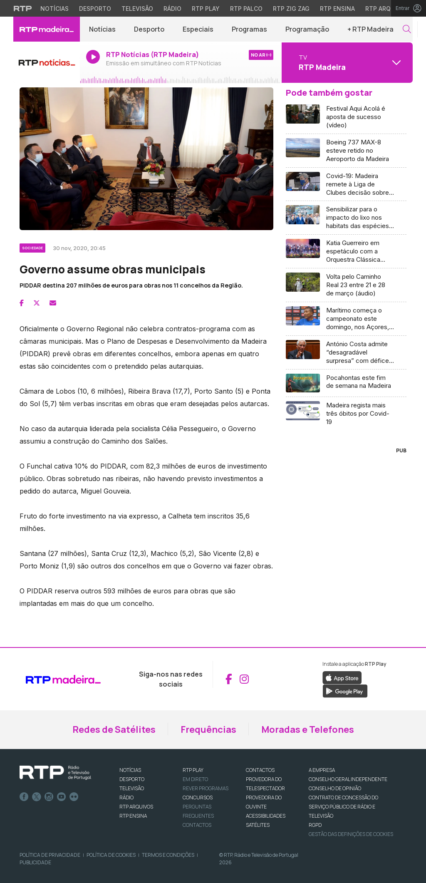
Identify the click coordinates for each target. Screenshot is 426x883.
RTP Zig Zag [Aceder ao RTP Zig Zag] (291, 8)
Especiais (198, 29)
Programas (249, 29)
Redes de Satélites (114, 729)
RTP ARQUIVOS (136, 806)
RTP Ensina (133, 815)
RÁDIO (126, 797)
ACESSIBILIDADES (265, 815)
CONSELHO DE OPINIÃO (335, 788)
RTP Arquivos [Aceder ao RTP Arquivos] (387, 8)
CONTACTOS (260, 770)
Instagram (49, 796)
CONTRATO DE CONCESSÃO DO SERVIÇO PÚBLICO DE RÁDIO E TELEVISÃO (343, 806)
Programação (307, 29)
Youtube (61, 796)
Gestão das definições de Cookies (351, 834)
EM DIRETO (195, 779)
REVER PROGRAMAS (205, 788)
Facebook (24, 796)
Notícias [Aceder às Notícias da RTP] (54, 8)
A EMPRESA (322, 770)
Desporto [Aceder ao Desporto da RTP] (95, 8)
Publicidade (35, 862)
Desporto (149, 29)
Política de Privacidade (50, 854)
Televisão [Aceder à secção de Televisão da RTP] (137, 8)
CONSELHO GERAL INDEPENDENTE (348, 779)
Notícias (102, 29)
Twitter (36, 796)
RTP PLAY (193, 770)
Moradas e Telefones (307, 729)
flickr (74, 796)
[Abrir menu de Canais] (346, 62)
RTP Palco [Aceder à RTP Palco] (246, 8)
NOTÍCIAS (130, 770)
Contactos (197, 824)
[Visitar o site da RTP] (23, 8)
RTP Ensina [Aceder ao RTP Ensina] (337, 8)
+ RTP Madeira (370, 29)
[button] (407, 29)
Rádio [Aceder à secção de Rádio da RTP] (172, 8)
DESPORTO (131, 779)
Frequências (208, 729)
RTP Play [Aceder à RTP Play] (206, 8)
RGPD (315, 824)
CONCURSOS (198, 797)
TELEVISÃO (131, 788)
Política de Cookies (111, 854)
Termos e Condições (168, 854)
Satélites (258, 824)
